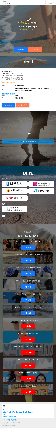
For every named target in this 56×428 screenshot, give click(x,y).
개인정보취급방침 (14, 420)
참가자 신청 (20, 49)
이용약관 (8, 420)
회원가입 (50, 2)
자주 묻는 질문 (35, 49)
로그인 (44, 2)
